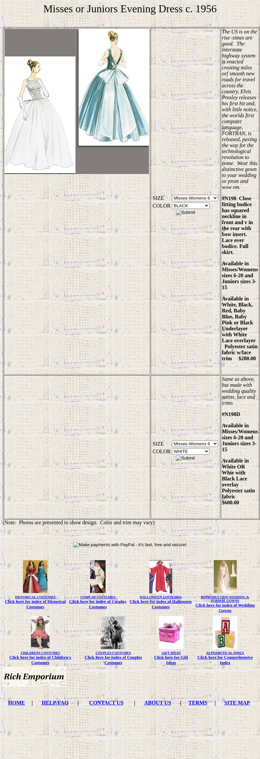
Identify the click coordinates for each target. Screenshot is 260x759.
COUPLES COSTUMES (113, 653)
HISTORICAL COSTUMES (35, 597)
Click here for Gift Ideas (171, 660)
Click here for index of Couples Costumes (113, 660)
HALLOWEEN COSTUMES (161, 597)
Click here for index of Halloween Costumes (161, 604)
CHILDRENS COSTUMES (40, 653)
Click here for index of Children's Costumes (40, 660)
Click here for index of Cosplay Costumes (98, 604)
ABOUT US (157, 703)
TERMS (198, 703)
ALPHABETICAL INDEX (225, 653)
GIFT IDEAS (171, 653)
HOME (16, 703)
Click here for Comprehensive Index (225, 660)
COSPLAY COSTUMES (97, 597)
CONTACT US (106, 703)
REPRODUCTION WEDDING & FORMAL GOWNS (225, 599)
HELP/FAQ (55, 703)
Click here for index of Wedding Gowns (224, 608)
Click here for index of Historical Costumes (35, 604)
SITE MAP (237, 703)
